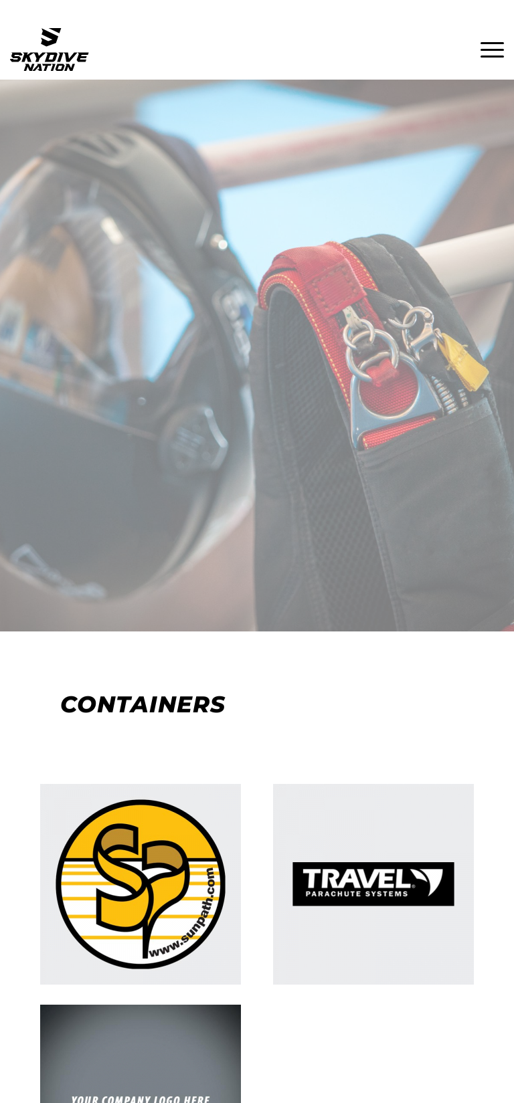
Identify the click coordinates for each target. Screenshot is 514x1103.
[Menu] (485, 49)
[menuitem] (485, 49)
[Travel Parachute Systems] (373, 884)
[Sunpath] (140, 884)
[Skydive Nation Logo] (49, 49)
